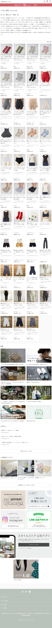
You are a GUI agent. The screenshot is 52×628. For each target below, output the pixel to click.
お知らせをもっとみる (26, 451)
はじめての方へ (4, 596)
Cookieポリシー (31, 613)
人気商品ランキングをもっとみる (26, 485)
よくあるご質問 (4, 600)
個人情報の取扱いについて (22, 613)
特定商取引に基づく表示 (39, 613)
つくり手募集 (4, 608)
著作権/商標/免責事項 (26, 615)
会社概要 (47, 613)
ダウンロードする (33, 544)
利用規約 (3, 613)
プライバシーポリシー (10, 613)
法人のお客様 (4, 604)
